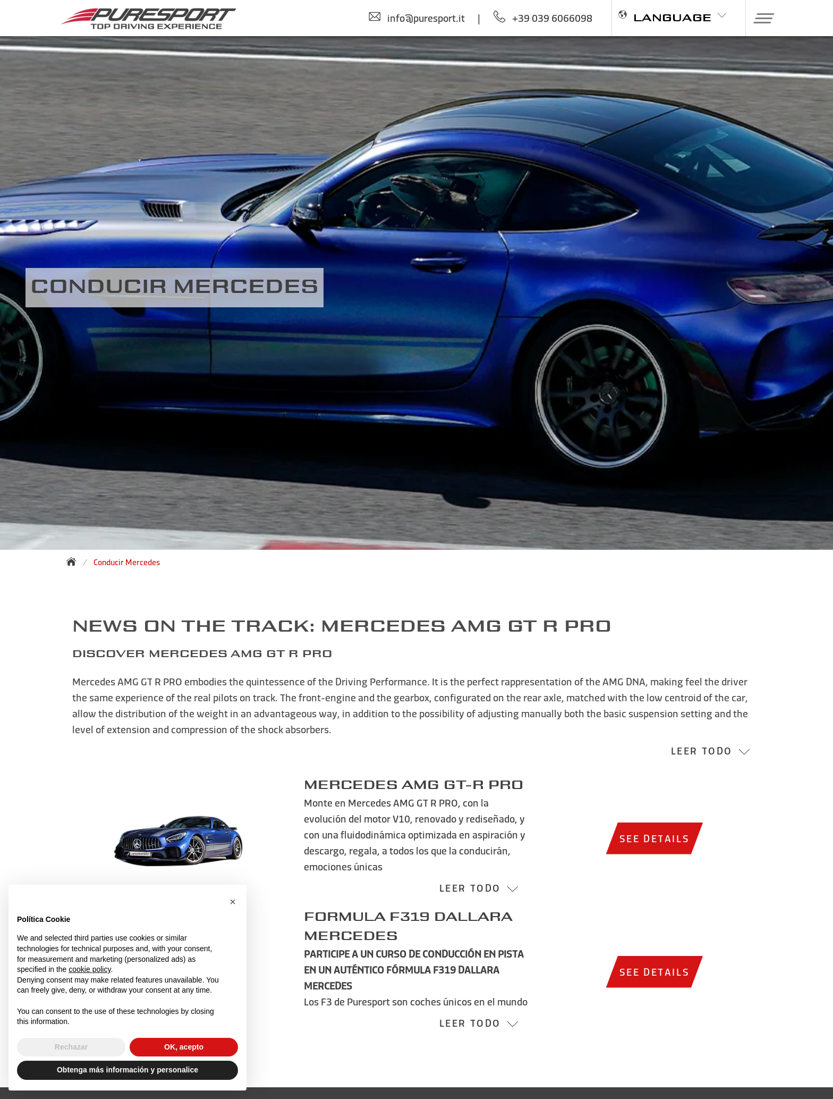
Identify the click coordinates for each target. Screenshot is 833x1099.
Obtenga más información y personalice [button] (127, 1070)
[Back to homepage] (74, 561)
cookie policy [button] (89, 969)
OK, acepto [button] (183, 1047)
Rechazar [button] (71, 1047)
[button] (760, 18)
